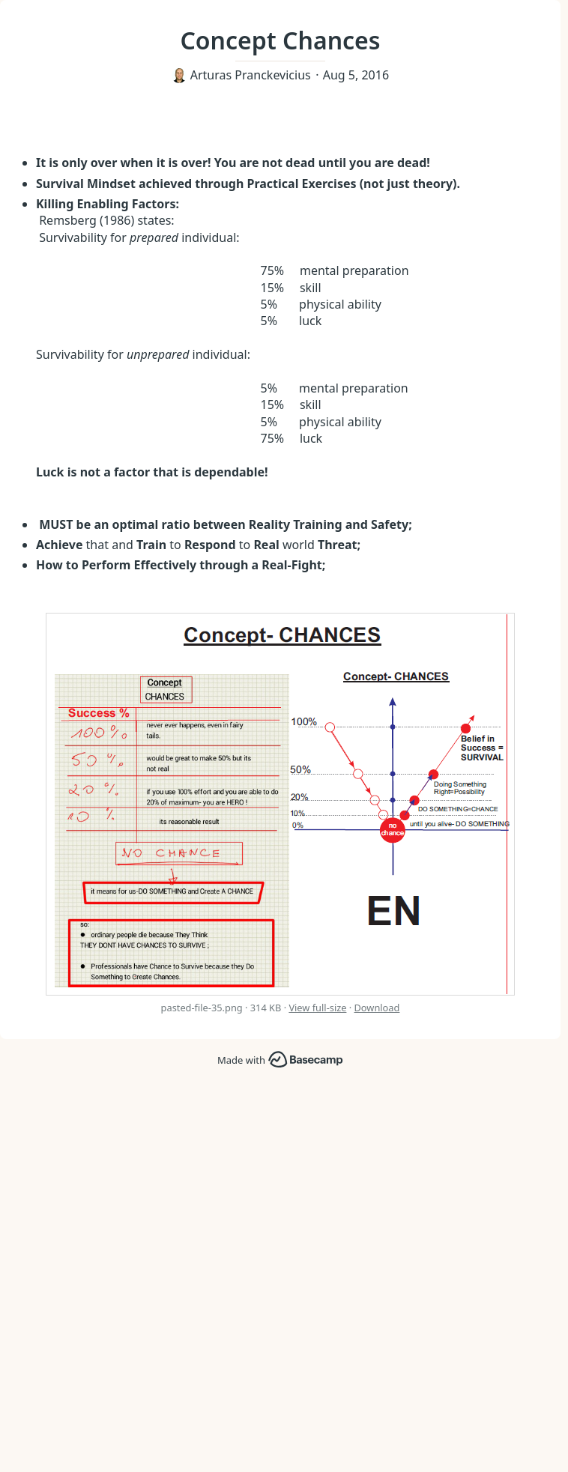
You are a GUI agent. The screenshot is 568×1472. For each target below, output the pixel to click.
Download (377, 1007)
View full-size (317, 1007)
